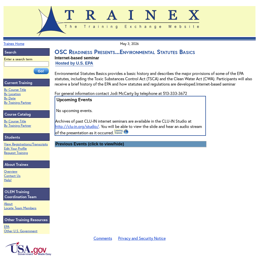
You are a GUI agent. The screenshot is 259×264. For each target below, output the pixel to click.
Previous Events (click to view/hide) (89, 144)
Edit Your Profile (15, 148)
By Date (10, 98)
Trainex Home (14, 43)
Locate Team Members (20, 208)
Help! (8, 180)
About (8, 204)
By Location (12, 94)
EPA (6, 227)
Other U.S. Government (20, 231)
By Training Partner (17, 102)
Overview (10, 171)
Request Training (16, 153)
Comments (103, 238)
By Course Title (15, 90)
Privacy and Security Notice (142, 238)
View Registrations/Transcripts (26, 144)
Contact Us (12, 176)
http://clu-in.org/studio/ (77, 126)
